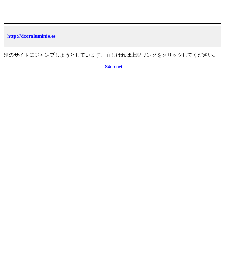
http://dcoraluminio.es (31, 36)
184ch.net (112, 67)
